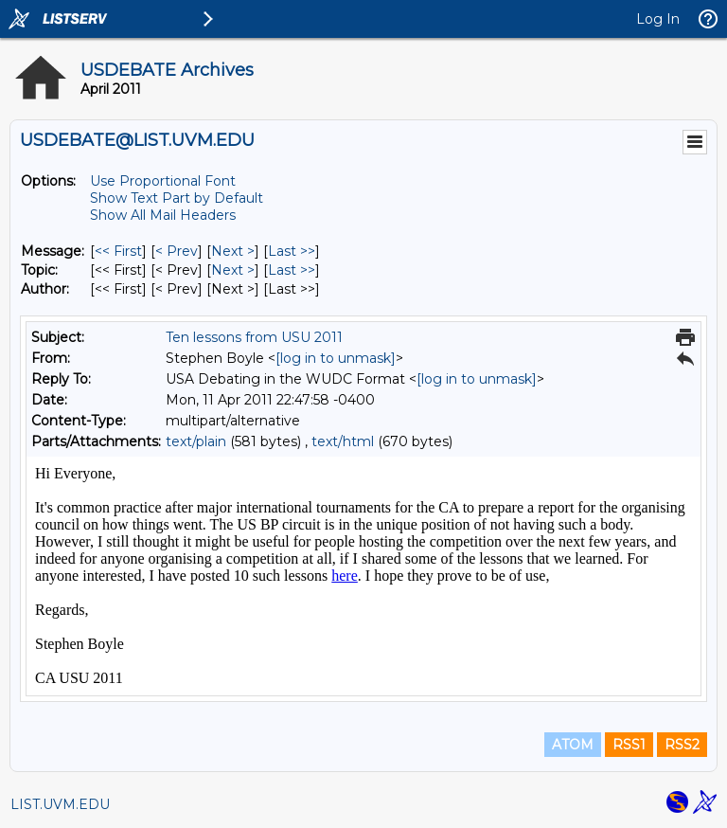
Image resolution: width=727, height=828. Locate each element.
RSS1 (629, 744)
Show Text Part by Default (176, 198)
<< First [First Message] (118, 251)
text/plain (196, 441)
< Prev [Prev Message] (176, 251)
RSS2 (682, 744)
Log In (658, 18)
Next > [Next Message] (233, 251)
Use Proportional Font (163, 180)
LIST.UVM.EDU (60, 804)
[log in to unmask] (335, 358)
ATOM (573, 744)
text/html (342, 441)
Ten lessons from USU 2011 (254, 337)
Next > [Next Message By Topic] (233, 270)
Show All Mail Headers (163, 215)
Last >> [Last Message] (291, 251)
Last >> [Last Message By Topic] (291, 270)
